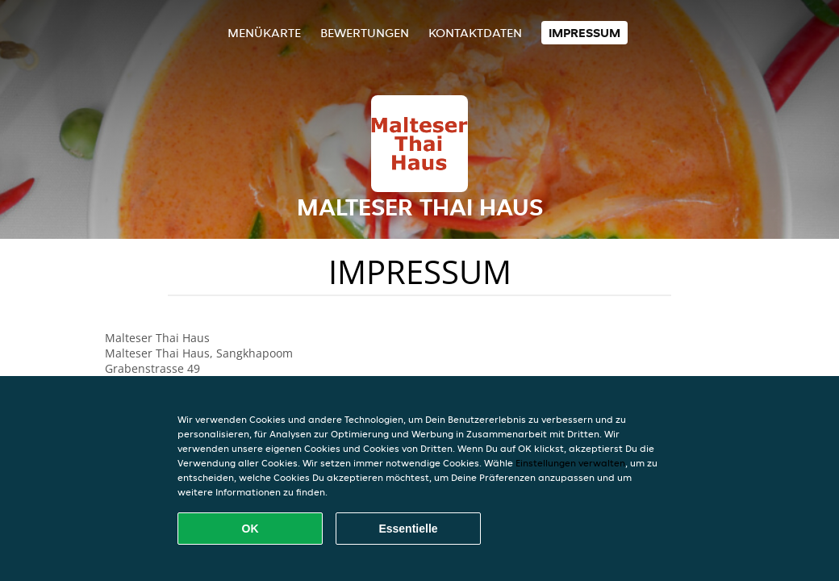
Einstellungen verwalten (570, 463)
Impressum (584, 32)
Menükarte (264, 32)
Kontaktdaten (475, 32)
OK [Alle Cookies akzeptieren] (250, 528)
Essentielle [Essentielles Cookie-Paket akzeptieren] (407, 528)
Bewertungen (364, 32)
